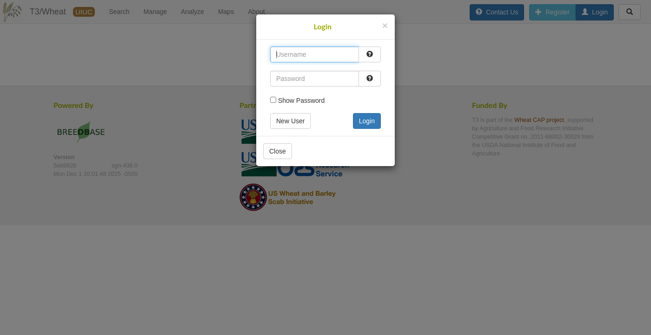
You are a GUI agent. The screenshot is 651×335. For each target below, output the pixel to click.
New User (290, 121)
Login (367, 121)
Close (277, 151)
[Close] (385, 25)
